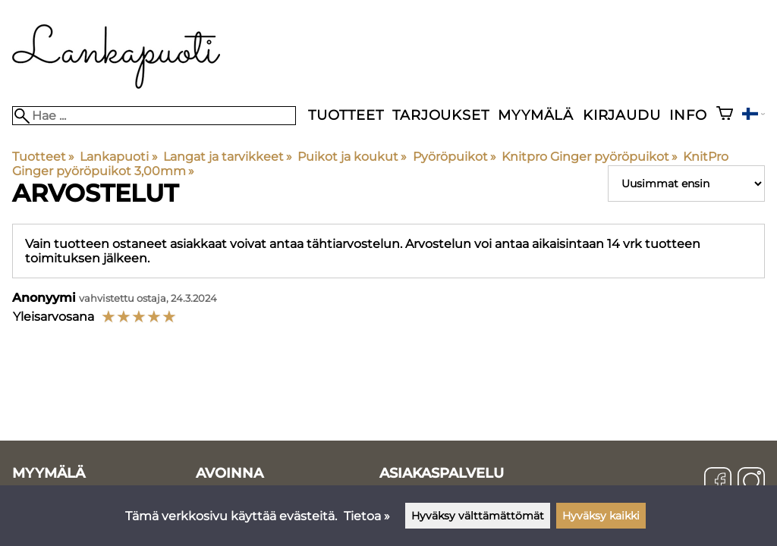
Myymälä (536, 115)
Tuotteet (345, 115)
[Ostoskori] (724, 115)
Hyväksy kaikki (601, 515)
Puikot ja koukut (352, 156)
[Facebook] (717, 482)
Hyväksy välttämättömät (477, 515)
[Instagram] (751, 482)
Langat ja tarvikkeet (227, 156)
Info (687, 115)
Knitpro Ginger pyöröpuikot (590, 156)
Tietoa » (367, 516)
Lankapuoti (118, 156)
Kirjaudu (621, 115)
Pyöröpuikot (454, 156)
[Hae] (154, 115)
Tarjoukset (440, 115)
